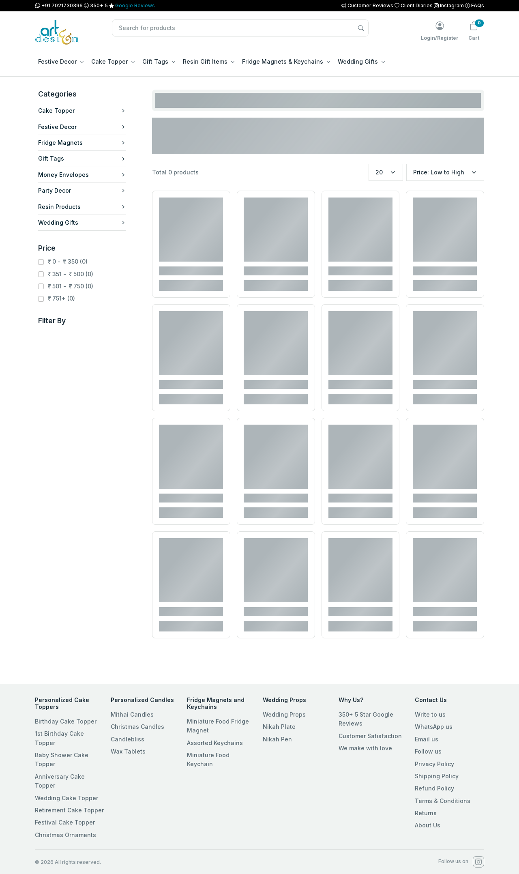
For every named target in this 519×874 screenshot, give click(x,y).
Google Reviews (135, 5)
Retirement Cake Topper (69, 810)
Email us (426, 739)
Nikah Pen (277, 739)
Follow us (428, 751)
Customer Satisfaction (370, 735)
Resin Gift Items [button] (205, 61)
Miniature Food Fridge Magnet (218, 726)
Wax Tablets (128, 751)
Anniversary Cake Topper (60, 781)
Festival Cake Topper (65, 822)
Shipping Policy (437, 776)
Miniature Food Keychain (208, 759)
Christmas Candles (137, 726)
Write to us (430, 714)
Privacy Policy (434, 763)
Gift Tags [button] (155, 61)
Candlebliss (127, 739)
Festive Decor (82, 126)
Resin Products (82, 206)
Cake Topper (82, 110)
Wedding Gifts (82, 222)
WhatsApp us (434, 726)
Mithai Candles (132, 714)
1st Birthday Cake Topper (59, 738)
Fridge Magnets (82, 142)
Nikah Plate (279, 726)
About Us (427, 825)
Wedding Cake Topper (66, 798)
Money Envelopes (82, 174)
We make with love (365, 748)
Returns (426, 813)
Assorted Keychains (215, 742)
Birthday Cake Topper (66, 721)
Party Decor (82, 190)
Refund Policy (434, 788)
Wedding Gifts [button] (358, 61)
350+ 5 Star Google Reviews (366, 719)
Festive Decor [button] (57, 61)
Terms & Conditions (442, 800)
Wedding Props (284, 714)
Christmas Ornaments (65, 834)
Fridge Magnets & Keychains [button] (282, 61)
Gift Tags (82, 158)
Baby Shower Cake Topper (61, 759)
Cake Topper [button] (109, 61)
